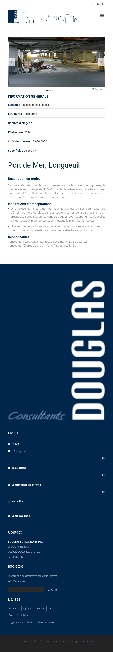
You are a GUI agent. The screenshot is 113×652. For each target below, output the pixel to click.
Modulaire (22, 615)
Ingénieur (27, 608)
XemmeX (88, 641)
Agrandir (98, 89)
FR (91, 4)
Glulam (40, 608)
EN (97, 4)
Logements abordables (21, 622)
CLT (49, 608)
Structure (14, 608)
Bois (11, 615)
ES (103, 4)
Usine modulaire (46, 622)
